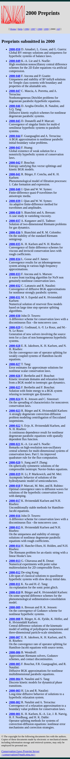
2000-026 (14, 375)
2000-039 (14, 200)
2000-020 (14, 462)
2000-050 (14, 49)
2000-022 (14, 425)
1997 (33, 29)
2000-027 (14, 364)
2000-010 (14, 592)
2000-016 (14, 515)
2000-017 (14, 500)
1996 (26, 29)
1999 (46, 29)
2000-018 (14, 485)
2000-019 (14, 474)
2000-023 (14, 410)
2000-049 (14, 60)
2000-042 (14, 162)
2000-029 (14, 327)
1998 (39, 29)
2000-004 (14, 679)
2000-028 (14, 345)
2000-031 (14, 297)
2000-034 (14, 259)
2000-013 (14, 560)
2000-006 (14, 652)
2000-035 (14, 244)
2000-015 (14, 527)
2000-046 (14, 106)
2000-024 (14, 399)
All (58, 29)
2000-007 (14, 637)
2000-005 (14, 664)
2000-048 (14, 75)
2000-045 (14, 121)
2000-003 (14, 690)
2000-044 (14, 136)
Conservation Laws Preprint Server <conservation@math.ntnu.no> (20, 753)
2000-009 (14, 607)
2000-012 (14, 572)
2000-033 (14, 274)
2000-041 (14, 174)
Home (13, 29)
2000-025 (14, 387)
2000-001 (14, 713)
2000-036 (14, 232)
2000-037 (14, 220)
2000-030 (14, 315)
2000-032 (14, 285)
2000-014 (14, 545)
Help (20, 29)
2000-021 (14, 444)
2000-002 (14, 702)
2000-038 (14, 212)
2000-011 (14, 584)
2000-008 (14, 619)
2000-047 (14, 91)
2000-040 (14, 189)
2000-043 (14, 147)
